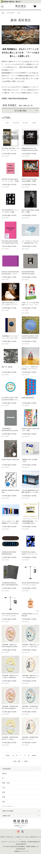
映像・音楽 (6, 783)
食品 (3, 801)
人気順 (7, 122)
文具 (3, 787)
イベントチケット (8, 806)
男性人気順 (16, 122)
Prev (7, 755)
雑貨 (3, 792)
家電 (3, 797)
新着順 (34, 122)
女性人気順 (25, 122)
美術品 (4, 773)
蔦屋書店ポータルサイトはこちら (20, 823)
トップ (3, 12)
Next (34, 755)
